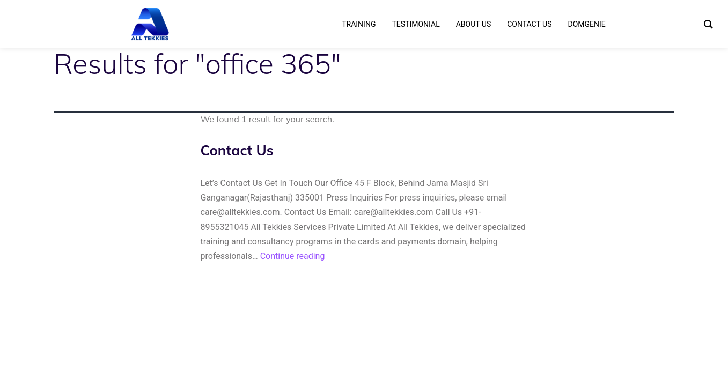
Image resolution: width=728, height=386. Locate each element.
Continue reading (292, 256)
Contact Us (237, 150)
